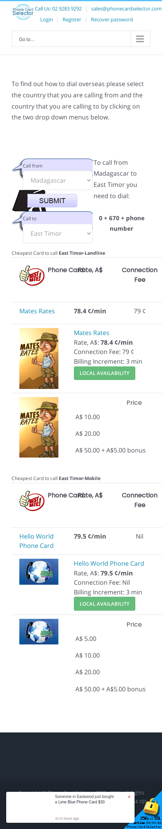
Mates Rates (37, 311)
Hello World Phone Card (109, 563)
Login (46, 19)
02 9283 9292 (67, 8)
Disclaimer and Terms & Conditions (79, 801)
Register (72, 19)
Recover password (112, 19)
